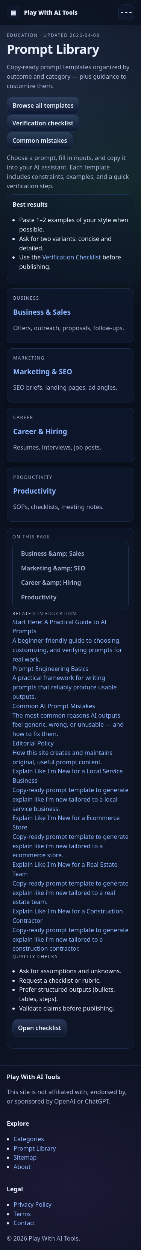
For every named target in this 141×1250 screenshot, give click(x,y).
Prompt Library (35, 1148)
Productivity (34, 490)
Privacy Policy (33, 1204)
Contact (24, 1223)
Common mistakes (39, 140)
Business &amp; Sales (52, 553)
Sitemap (25, 1157)
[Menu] (126, 12)
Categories (29, 1139)
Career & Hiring (40, 431)
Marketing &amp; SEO (53, 568)
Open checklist (39, 1028)
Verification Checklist (71, 257)
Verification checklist (42, 123)
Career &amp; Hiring (51, 582)
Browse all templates (43, 105)
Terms (22, 1214)
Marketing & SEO (42, 371)
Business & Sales (42, 312)
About (22, 1167)
